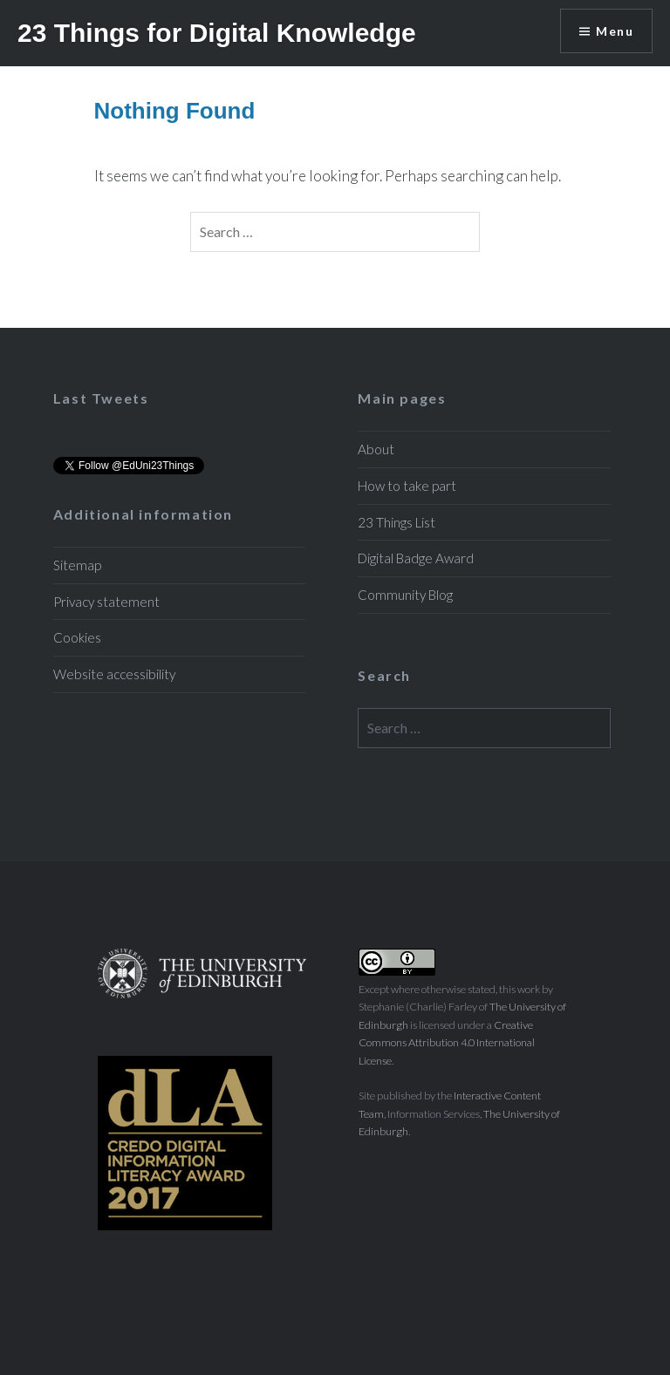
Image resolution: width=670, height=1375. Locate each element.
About (376, 449)
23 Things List (396, 522)
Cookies (77, 637)
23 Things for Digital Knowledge (216, 32)
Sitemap (77, 565)
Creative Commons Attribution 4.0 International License (447, 1042)
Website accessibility (114, 674)
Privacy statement (106, 601)
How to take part (407, 486)
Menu (614, 31)
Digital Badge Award (416, 558)
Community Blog (405, 594)
